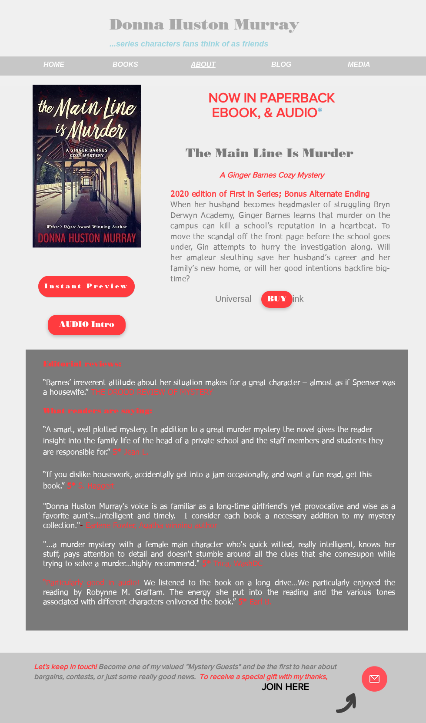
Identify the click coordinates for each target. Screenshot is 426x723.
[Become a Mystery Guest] (374, 679)
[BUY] (277, 299)
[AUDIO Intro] (87, 325)
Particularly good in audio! (93, 583)
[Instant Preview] (86, 286)
